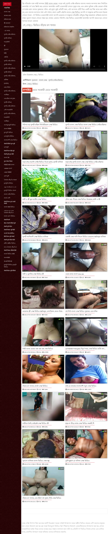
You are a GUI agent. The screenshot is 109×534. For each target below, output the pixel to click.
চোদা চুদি (6, 176)
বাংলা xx (6, 157)
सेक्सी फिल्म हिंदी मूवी (9, 151)
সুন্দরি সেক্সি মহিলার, (9, 68)
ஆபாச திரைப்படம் (10, 187)
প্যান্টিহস (6, 95)
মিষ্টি (5, 53)
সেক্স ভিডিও (76, 12)
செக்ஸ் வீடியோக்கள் (10, 180)
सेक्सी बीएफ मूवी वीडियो (10, 270)
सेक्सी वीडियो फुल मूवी (9, 144)
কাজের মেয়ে (7, 15)
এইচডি (6, 57)
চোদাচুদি (6, 147)
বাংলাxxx (7, 257)
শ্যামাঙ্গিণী (7, 42)
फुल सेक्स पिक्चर (8, 161)
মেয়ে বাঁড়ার (7, 87)
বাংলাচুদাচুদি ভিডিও (10, 125)
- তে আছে (7, 30)
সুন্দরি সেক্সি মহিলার (9, 34)
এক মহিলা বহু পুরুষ (9, 98)
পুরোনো (6, 49)
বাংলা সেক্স (7, 12)
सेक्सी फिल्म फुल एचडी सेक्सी (9, 202)
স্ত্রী (4, 46)
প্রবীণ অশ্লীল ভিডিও (9, 243)
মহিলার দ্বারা (7, 19)
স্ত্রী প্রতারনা (7, 23)
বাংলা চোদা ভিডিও (9, 216)
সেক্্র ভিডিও (32, 84)
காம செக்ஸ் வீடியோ (10, 247)
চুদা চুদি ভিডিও (8, 132)
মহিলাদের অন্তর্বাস (9, 27)
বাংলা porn (7, 129)
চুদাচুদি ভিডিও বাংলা (10, 190)
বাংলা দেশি (7, 198)
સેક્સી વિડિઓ (8, 261)
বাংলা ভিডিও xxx (9, 254)
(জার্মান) (6, 83)
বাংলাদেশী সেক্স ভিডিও (10, 140)
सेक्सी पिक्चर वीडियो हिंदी (10, 250)
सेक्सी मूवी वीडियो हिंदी (9, 240)
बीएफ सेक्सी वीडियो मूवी (10, 223)
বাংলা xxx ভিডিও (9, 207)
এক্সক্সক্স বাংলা (8, 168)
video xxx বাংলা (9, 165)
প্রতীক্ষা (6, 80)
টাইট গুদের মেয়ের (51, 3)
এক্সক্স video (7, 172)
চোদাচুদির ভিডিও (9, 136)
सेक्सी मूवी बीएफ (8, 226)
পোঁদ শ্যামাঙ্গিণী (8, 110)
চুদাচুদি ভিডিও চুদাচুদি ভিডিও (10, 266)
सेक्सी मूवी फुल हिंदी (9, 154)
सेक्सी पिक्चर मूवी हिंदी (9, 230)
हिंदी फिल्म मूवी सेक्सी (9, 236)
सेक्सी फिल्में (7, 220)
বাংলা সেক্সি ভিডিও (9, 194)
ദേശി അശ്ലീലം (9, 233)
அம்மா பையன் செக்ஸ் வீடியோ (9, 211)
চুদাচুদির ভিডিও (8, 183)
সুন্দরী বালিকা (8, 38)
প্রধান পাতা (7, 4)
